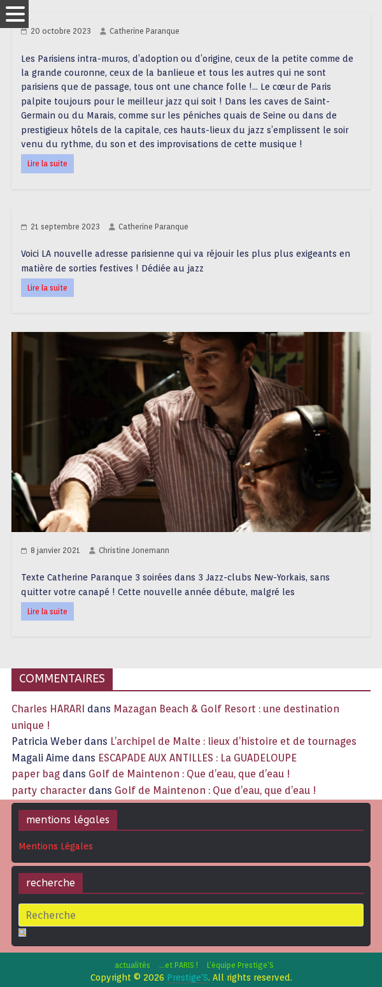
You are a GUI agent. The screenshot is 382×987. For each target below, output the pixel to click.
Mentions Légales (55, 846)
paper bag (35, 774)
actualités (132, 965)
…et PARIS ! (178, 965)
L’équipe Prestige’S (240, 965)
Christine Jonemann (134, 550)
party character (48, 790)
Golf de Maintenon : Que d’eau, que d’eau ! (189, 774)
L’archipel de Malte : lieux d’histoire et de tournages (234, 741)
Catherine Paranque (145, 31)
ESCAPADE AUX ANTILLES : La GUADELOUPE (197, 758)
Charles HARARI (48, 709)
